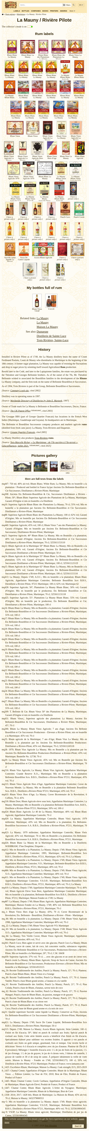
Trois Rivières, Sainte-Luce (52, 340)
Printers (54, 11)
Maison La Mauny (47, 326)
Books (45, 11)
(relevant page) (36, 410)
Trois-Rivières (41, 438)
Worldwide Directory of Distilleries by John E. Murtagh (36, 400)
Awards (63, 11)
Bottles (25, 11)
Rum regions (10, 14)
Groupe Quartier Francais (22, 432)
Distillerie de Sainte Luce (51, 335)
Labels (17, 11)
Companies (36, 11)
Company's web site (19, 390)
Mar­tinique (21, 14)
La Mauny (43, 318)
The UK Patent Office (20, 411)
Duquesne (42, 331)
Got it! (78, 1126)
